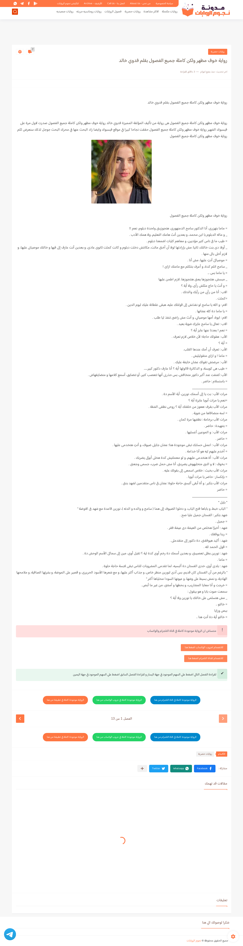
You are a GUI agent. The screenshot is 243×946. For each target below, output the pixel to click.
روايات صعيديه (64, 13)
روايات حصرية (133, 13)
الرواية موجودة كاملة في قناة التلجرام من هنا (175, 700)
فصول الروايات (113, 13)
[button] (204, 768)
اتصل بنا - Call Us (116, 3)
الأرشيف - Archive (93, 3)
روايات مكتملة (169, 13)
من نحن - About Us (140, 3)
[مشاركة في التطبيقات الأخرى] (142, 768)
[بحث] (15, 13)
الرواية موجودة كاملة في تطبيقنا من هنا (65, 700)
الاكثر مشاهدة (151, 13)
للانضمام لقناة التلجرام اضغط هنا (205, 658)
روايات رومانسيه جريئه (88, 13)
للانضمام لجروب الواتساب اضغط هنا (204, 647)
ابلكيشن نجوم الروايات (68, 3)
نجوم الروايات (194, 940)
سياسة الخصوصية (164, 3)
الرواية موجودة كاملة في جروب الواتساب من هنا (119, 700)
